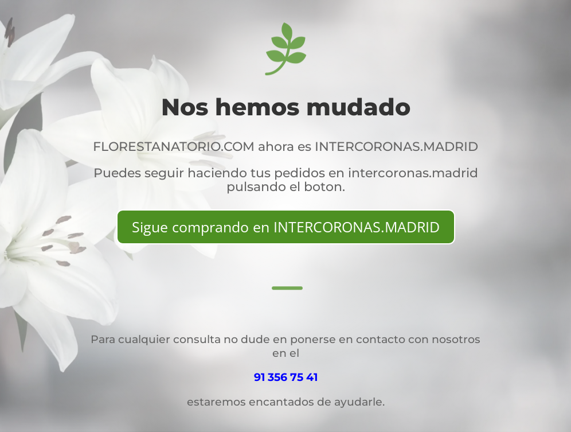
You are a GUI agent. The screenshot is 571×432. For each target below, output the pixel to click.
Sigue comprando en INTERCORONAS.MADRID (286, 226)
